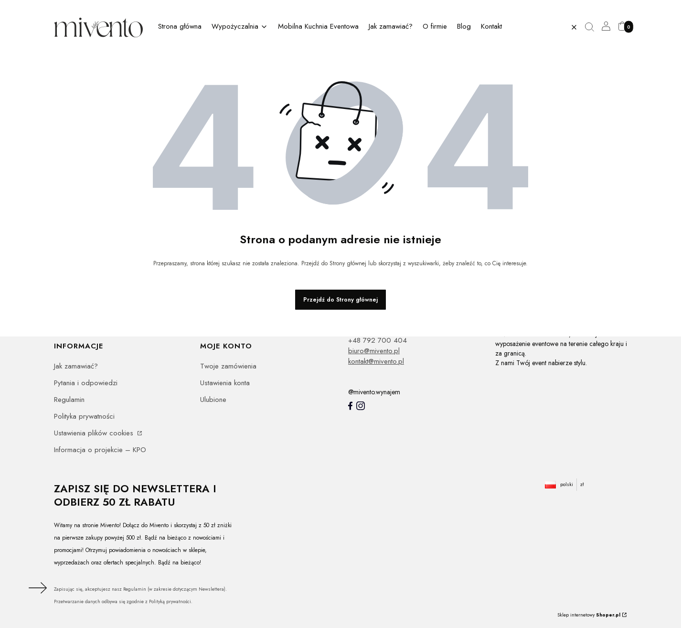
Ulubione (213, 399)
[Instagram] (360, 405)
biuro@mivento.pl (374, 351)
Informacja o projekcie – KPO (100, 449)
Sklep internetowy (588, 614)
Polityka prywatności (84, 416)
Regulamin (69, 399)
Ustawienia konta (225, 383)
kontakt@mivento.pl (376, 361)
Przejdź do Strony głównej (340, 299)
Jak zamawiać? (76, 366)
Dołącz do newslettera (36, 587)
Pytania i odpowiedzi (85, 383)
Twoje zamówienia (228, 366)
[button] (593, 27)
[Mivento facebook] (350, 405)
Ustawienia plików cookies (95, 433)
